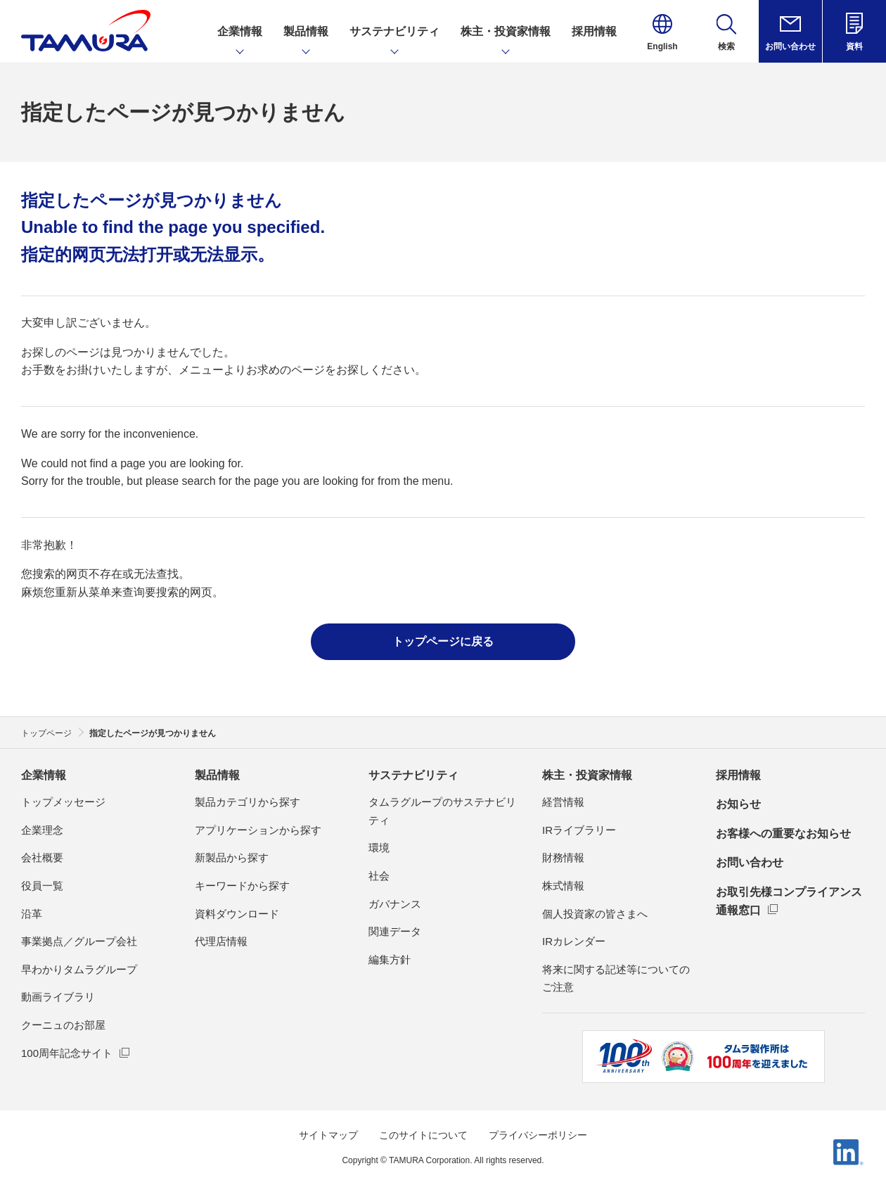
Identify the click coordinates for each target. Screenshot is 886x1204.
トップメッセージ (63, 802)
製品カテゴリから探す (247, 802)
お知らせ (738, 804)
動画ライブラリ (58, 997)
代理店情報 (221, 941)
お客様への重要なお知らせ (783, 833)
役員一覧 (42, 886)
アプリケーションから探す (258, 830)
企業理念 (42, 830)
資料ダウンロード (237, 914)
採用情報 (738, 775)
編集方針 (389, 959)
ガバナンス (394, 904)
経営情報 (563, 802)
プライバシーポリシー (538, 1135)
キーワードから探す (242, 886)
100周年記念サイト (67, 1053)
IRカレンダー (573, 941)
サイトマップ (328, 1135)
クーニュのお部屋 (63, 1025)
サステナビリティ (413, 775)
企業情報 (43, 775)
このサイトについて (423, 1135)
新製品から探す (232, 857)
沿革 (31, 914)
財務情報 (563, 857)
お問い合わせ (749, 862)
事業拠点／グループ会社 (79, 941)
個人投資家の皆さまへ (595, 914)
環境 (379, 848)
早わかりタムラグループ (79, 969)
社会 (379, 876)
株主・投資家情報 (587, 775)
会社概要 (42, 857)
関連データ (394, 931)
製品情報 (217, 775)
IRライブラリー (579, 830)
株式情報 (563, 886)
